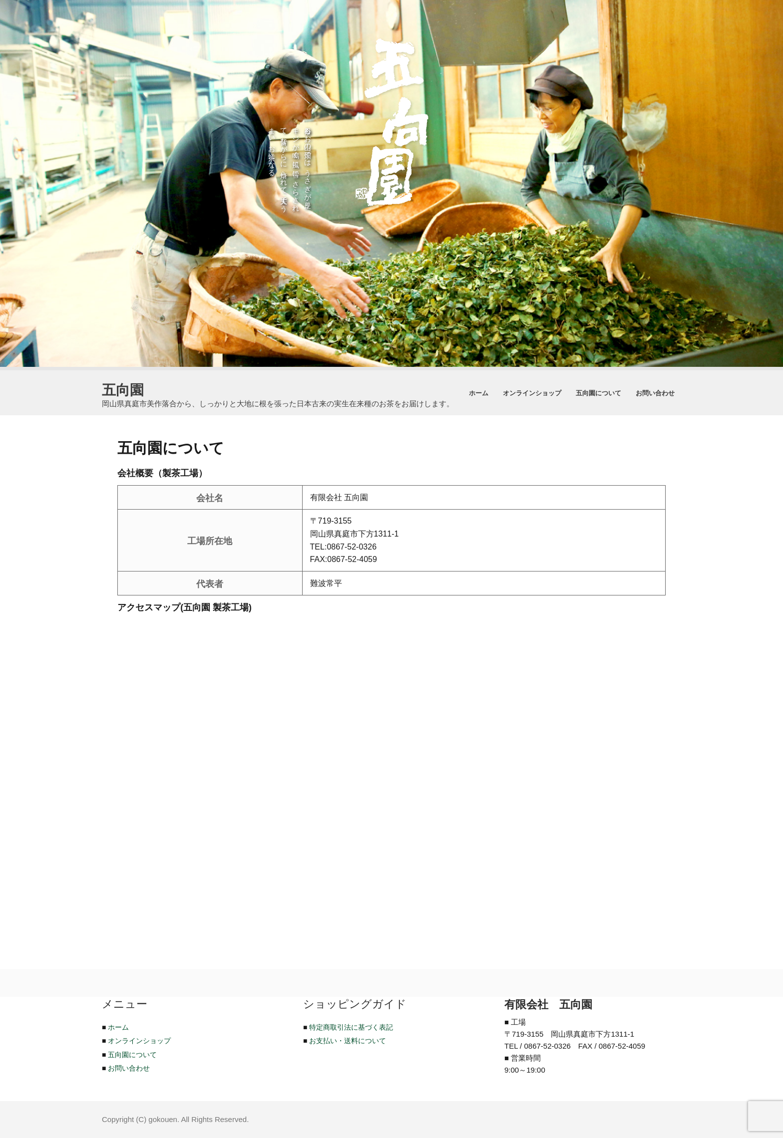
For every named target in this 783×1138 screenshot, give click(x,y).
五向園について (598, 392)
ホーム (478, 392)
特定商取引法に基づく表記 (351, 1027)
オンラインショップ (532, 392)
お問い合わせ (655, 392)
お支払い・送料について (347, 1041)
